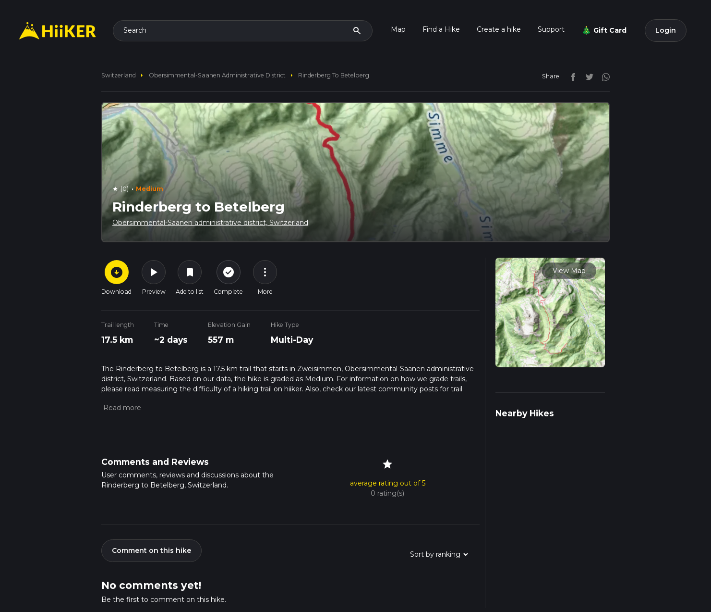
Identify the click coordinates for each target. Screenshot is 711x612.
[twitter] (587, 76)
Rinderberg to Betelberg (333, 75)
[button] (121, 407)
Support (551, 29)
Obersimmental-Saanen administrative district (217, 75)
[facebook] (571, 76)
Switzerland (118, 75)
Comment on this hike (151, 550)
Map (398, 29)
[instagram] (602, 76)
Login (665, 30)
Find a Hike (441, 29)
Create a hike (499, 29)
